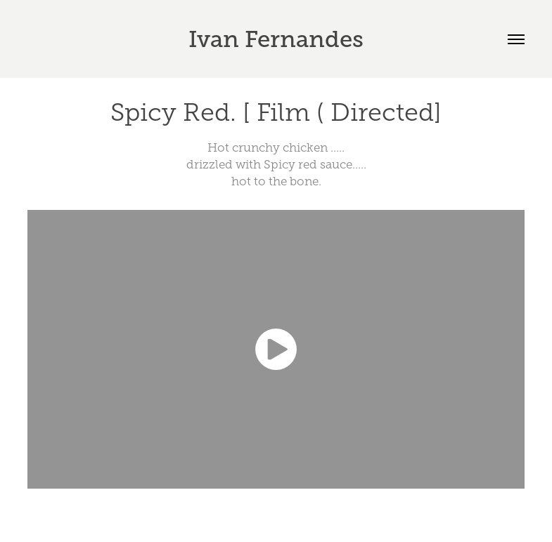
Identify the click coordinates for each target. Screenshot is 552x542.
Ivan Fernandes (276, 39)
